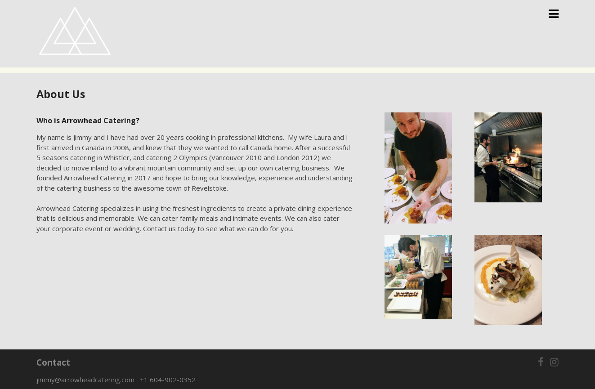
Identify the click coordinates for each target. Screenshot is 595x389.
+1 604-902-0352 (168, 379)
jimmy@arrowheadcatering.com (88, 379)
